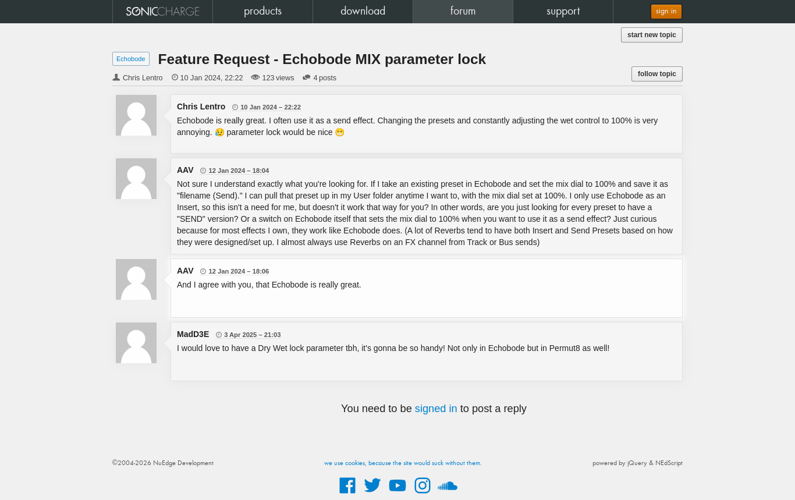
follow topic (657, 74)
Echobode (130, 58)
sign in (666, 11)
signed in (436, 408)
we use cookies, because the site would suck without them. (403, 463)
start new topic (651, 35)
